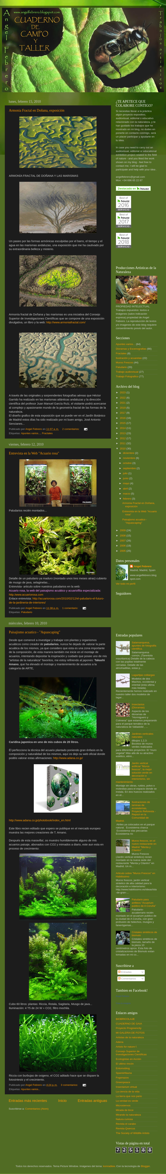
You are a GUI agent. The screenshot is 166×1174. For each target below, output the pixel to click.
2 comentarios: (71, 429)
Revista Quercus (125, 1128)
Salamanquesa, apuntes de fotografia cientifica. (144, 645)
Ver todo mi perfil (125, 583)
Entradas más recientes (28, 1101)
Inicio (62, 1101)
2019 (123, 407)
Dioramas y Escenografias (131, 348)
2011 (123, 443)
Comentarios (127, 978)
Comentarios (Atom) (37, 1108)
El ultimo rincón (125, 1063)
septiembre (130, 468)
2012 (123, 438)
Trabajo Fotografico (127, 376)
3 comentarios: (70, 1084)
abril (126, 488)
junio (126, 478)
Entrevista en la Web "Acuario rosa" (34, 453)
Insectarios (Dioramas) (138, 706)
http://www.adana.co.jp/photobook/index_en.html (39, 820)
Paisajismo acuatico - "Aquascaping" (34, 632)
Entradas (125, 972)
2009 (123, 530)
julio (125, 473)
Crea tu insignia (123, 1003)
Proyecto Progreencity (128, 1028)
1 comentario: (70, 608)
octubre (127, 463)
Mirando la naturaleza (128, 1114)
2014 (123, 428)
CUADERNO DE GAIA (129, 1023)
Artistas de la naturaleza (130, 1037)
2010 (123, 448)
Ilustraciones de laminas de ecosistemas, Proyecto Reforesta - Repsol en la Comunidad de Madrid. (136, 811)
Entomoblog (123, 1068)
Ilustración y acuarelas (129, 358)
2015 (123, 423)
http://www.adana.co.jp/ (68, 758)
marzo (127, 493)
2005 (123, 550)
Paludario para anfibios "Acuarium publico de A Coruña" (144, 902)
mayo (126, 483)
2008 (123, 535)
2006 (123, 545)
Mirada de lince (125, 1110)
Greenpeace (123, 1082)
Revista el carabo (126, 1123)
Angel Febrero (143, 566)
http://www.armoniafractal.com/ (66, 322)
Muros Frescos (124, 362)
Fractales (47, 433)
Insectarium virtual (126, 1086)
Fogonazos (122, 1077)
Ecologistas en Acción (128, 1059)
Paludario (26, 612)
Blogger (145, 1166)
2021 (123, 402)
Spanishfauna (124, 1073)
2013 (123, 433)
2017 (123, 412)
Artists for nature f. (126, 1046)
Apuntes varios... (31, 433)
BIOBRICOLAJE (125, 1019)
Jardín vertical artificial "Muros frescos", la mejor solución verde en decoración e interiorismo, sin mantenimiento (134, 772)
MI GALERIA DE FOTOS (130, 1032)
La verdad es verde (127, 1100)
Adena (119, 1042)
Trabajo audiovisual (127, 371)
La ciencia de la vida (127, 1091)
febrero (127, 498)
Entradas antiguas (92, 1101)
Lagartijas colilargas (143, 675)
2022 (123, 397)
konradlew (109, 1166)
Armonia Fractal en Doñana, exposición (36, 110)
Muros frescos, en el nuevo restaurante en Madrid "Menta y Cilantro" (144, 845)
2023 (123, 392)
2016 (123, 418)
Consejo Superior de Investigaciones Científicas (131, 1053)
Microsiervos (123, 1105)
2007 (123, 540)
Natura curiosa (124, 1119)
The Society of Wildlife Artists (132, 1133)
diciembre (129, 453)
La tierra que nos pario (129, 1096)
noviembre (129, 458)
